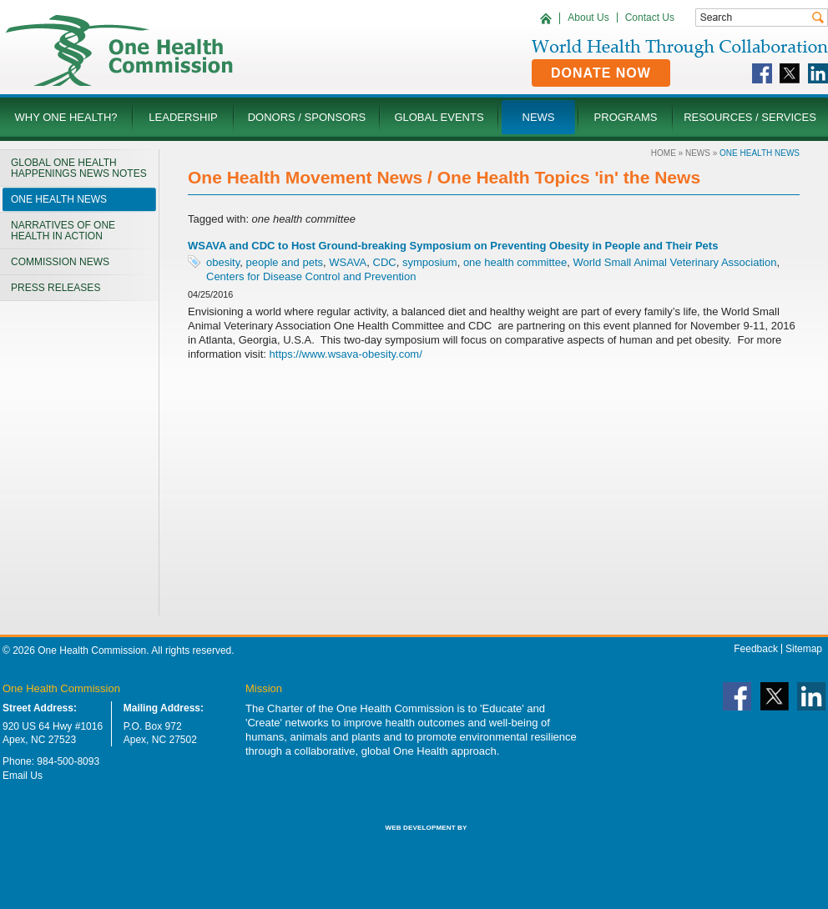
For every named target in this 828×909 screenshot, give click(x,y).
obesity (223, 262)
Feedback (756, 649)
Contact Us (649, 18)
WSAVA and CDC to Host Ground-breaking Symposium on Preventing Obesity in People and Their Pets (453, 245)
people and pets (284, 262)
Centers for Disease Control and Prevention (311, 276)
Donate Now (601, 73)
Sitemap (803, 649)
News (697, 153)
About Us (588, 18)
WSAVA (347, 262)
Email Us (23, 775)
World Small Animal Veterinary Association (674, 262)
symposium (429, 262)
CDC (384, 262)
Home (663, 153)
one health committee (515, 262)
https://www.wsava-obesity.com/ (346, 354)
